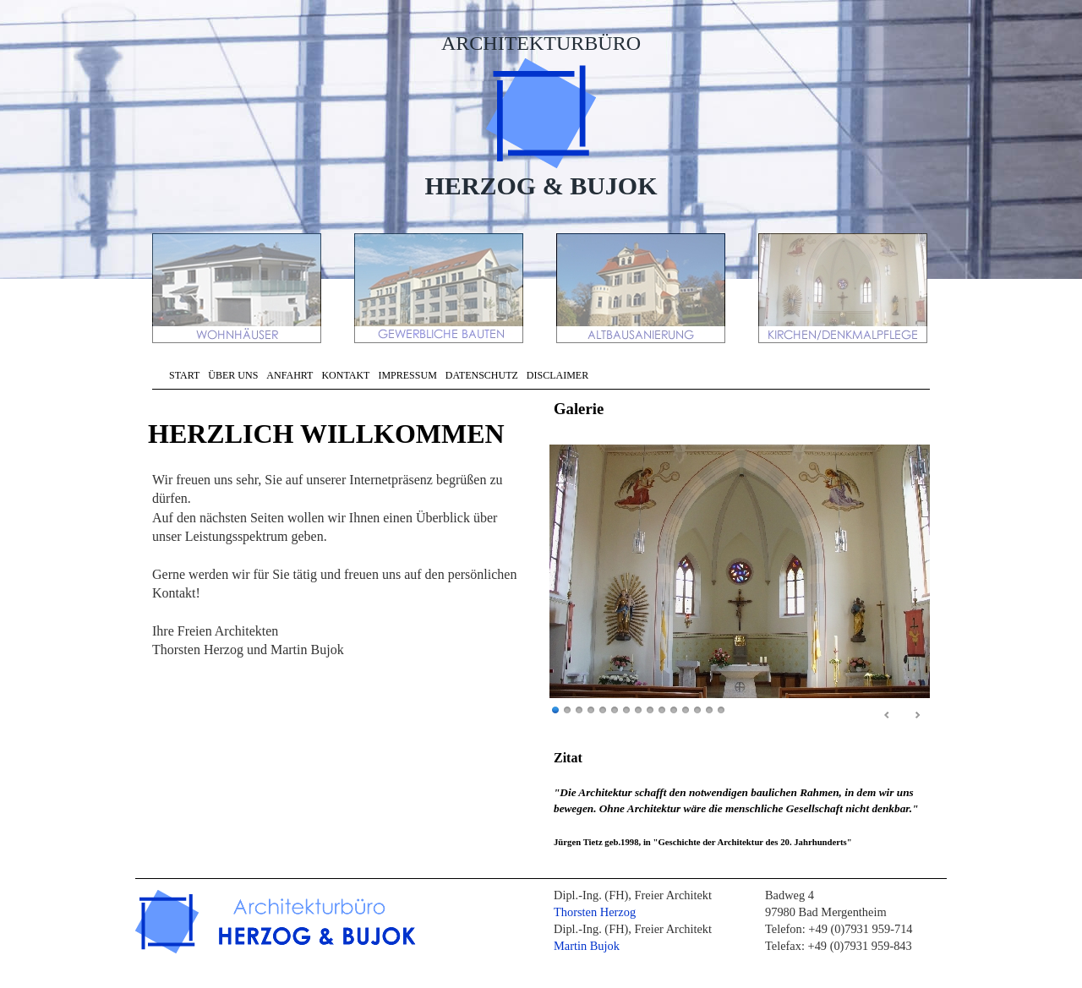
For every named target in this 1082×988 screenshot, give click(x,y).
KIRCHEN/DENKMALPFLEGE (844, 288)
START (184, 375)
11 (673, 711)
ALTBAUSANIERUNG (642, 288)
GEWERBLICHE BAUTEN (440, 288)
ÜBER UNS (233, 375)
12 (685, 711)
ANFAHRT (289, 375)
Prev (887, 716)
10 (662, 711)
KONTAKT (345, 375)
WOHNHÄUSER (238, 288)
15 (721, 711)
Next (917, 716)
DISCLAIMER (557, 375)
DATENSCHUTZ (481, 375)
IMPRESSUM (407, 375)
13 (697, 711)
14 (709, 711)
